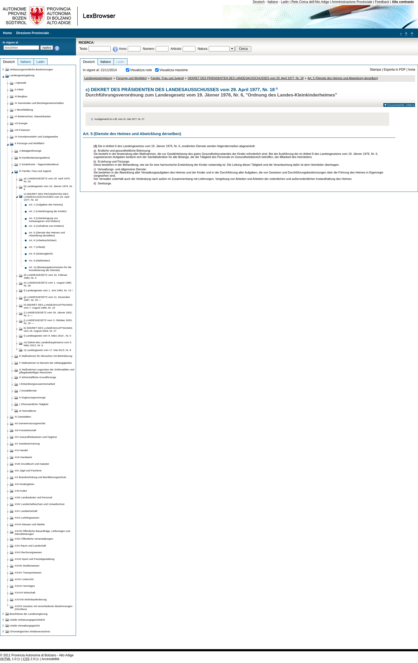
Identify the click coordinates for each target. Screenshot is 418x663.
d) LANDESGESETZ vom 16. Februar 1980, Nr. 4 (45, 276)
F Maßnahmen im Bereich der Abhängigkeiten (45, 362)
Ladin (285, 2)
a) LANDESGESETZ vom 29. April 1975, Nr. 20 (47, 180)
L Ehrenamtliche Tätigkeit (33, 404)
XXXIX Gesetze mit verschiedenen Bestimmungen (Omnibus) (44, 608)
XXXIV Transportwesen (28, 572)
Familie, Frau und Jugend (167, 78)
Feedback (382, 2)
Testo (83, 49)
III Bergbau (21, 96)
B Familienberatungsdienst (34, 157)
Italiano (273, 2)
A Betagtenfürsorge (30, 150)
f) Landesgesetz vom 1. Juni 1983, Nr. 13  (48, 290)
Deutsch (259, 2)
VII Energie (21, 123)
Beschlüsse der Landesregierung (28, 613)
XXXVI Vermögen (25, 585)
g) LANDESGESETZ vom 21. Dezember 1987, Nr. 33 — (47, 298)
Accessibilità (50, 659)
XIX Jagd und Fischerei (28, 470)
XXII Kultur (21, 490)
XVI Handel (21, 450)
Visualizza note (141, 70)
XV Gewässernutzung (27, 443)
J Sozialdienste (28, 390)
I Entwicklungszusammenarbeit (37, 383)
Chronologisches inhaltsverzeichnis (30, 631)
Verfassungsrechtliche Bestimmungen (31, 69)
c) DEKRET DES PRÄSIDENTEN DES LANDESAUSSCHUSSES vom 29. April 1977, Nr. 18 (46, 196)
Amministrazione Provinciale (352, 2)
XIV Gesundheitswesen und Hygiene (36, 436)
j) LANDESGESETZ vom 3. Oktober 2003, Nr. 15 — (48, 322)
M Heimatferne (27, 410)
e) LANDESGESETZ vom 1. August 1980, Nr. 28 (48, 284)
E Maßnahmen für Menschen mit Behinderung (45, 355)
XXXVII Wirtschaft (25, 592)
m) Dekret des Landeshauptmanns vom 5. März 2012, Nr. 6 (48, 344)
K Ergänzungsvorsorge (32, 397)
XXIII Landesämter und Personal (33, 497)
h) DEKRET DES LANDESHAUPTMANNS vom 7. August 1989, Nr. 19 (48, 306)
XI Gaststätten (23, 416)
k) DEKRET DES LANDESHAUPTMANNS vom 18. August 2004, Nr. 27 (48, 329)
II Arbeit (19, 89)
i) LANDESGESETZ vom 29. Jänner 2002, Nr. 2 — (48, 314)
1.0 (8, 659)
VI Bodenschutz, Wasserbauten (33, 116)
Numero (148, 49)
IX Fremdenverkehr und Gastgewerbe (36, 136)
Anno (122, 49)
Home (7, 33)
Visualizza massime (173, 70)
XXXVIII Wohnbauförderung (31, 599)
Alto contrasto (403, 2)
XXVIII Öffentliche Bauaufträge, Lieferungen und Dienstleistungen (42, 532)
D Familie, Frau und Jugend (35, 170)
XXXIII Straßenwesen (27, 565)
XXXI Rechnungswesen (28, 552)
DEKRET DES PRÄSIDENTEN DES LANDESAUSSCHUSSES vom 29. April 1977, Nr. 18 (245, 78)
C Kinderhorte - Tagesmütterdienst (39, 164)
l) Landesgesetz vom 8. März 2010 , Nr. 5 (47, 335)
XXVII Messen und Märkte (30, 524)
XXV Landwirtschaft (26, 511)
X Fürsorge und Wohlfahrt (29, 143)
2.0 (29, 659)
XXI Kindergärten (24, 484)
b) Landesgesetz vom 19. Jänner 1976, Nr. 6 (48, 188)
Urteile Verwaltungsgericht (25, 625)
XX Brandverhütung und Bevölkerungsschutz (40, 477)
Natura (202, 49)
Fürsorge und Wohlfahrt (131, 78)
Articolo (176, 49)
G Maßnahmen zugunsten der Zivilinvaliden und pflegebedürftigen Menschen (46, 371)
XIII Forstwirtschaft (25, 430)
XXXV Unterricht (24, 579)
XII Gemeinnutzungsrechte (30, 423)
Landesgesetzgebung (98, 78)
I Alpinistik (20, 82)
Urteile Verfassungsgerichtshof (27, 619)
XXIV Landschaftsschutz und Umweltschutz (40, 504)
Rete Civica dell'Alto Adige (310, 2)
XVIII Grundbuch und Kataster (32, 463)
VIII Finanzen (22, 129)
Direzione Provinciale (32, 33)
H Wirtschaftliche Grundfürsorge (37, 377)
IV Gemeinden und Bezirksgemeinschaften (39, 103)
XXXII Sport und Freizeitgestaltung (34, 558)
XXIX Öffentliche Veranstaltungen (34, 538)
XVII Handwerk (23, 457)
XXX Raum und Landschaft (30, 545)
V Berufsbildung (24, 109)
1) (277, 88)
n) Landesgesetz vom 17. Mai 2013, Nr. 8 (47, 350)
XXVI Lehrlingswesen (27, 517)
